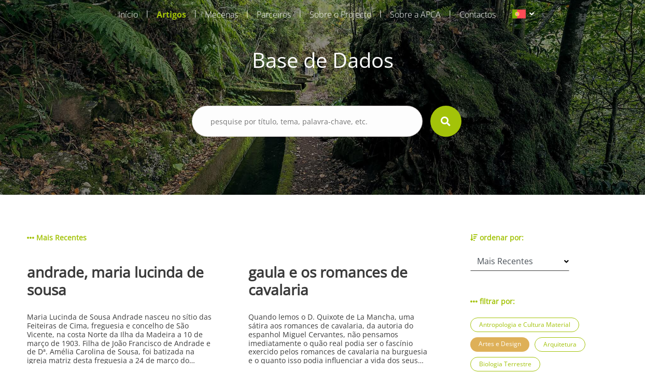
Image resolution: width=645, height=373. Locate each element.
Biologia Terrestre (505, 364)
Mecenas (221, 14)
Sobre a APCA (415, 14)
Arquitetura (560, 344)
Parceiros (274, 14)
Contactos (477, 14)
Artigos (171, 14)
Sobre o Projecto (340, 14)
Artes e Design (500, 343)
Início (128, 14)
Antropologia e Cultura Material (524, 324)
